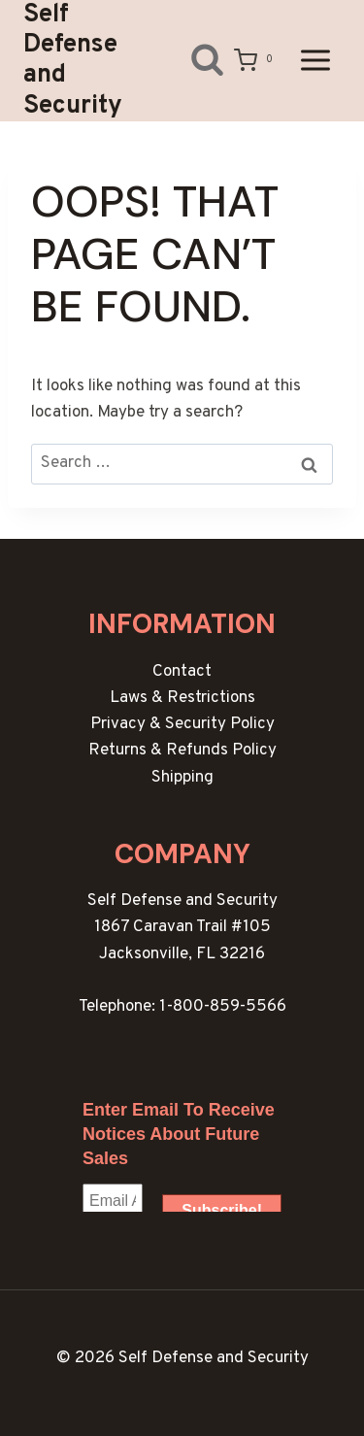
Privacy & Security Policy (182, 724)
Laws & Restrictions (182, 698)
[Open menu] (315, 60)
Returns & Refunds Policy (182, 750)
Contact (182, 672)
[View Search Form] (192, 61)
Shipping (182, 777)
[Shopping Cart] (257, 60)
